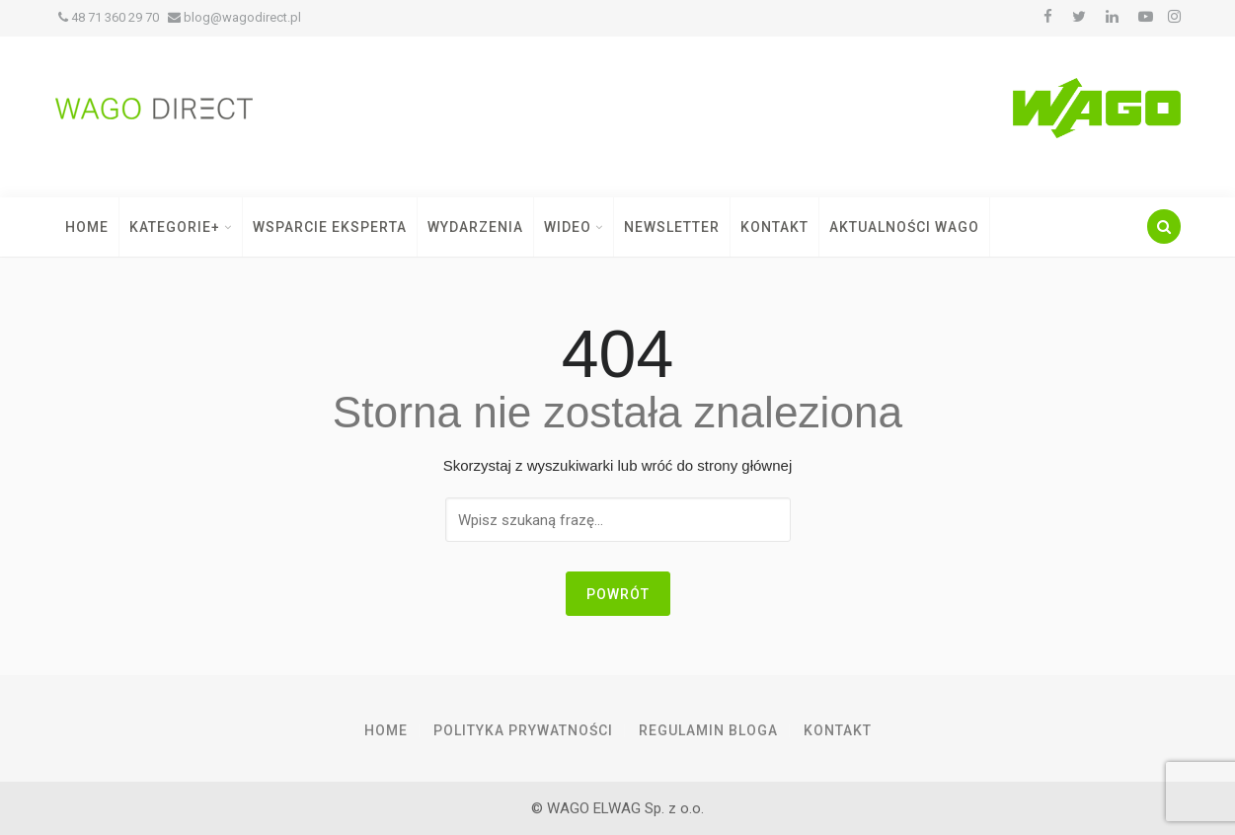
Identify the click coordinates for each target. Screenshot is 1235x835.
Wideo (573, 227)
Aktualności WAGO (904, 227)
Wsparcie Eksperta (330, 227)
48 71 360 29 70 (108, 17)
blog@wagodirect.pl (234, 17)
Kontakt (774, 227)
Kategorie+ (180, 227)
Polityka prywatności (523, 730)
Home (87, 227)
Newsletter (672, 227)
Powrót (618, 594)
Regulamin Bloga (708, 730)
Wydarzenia (475, 227)
